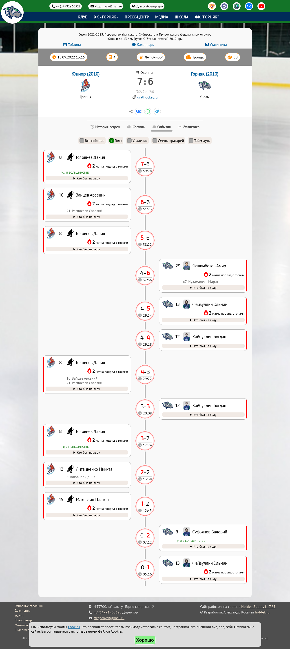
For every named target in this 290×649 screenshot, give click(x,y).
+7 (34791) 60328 (68, 6)
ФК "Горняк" (207, 17)
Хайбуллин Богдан (209, 405)
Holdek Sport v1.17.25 (258, 606)
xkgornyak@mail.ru (108, 6)
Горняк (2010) (204, 74)
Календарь (145, 44)
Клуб (82, 17)
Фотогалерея (24, 625)
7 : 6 (145, 81)
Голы (115, 140)
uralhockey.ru (147, 97)
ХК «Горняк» (106, 17)
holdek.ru (262, 612)
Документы (22, 610)
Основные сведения (29, 605)
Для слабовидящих (150, 6)
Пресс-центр (137, 17)
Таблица (74, 44)
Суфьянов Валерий (209, 532)
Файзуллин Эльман (209, 563)
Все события (92, 140)
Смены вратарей (168, 140)
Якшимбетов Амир (209, 266)
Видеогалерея (24, 629)
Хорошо (145, 640)
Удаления (137, 140)
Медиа (161, 17)
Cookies (74, 626)
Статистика (218, 44)
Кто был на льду (205, 579)
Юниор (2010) (85, 74)
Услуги (19, 615)
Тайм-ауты (199, 140)
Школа (181, 17)
